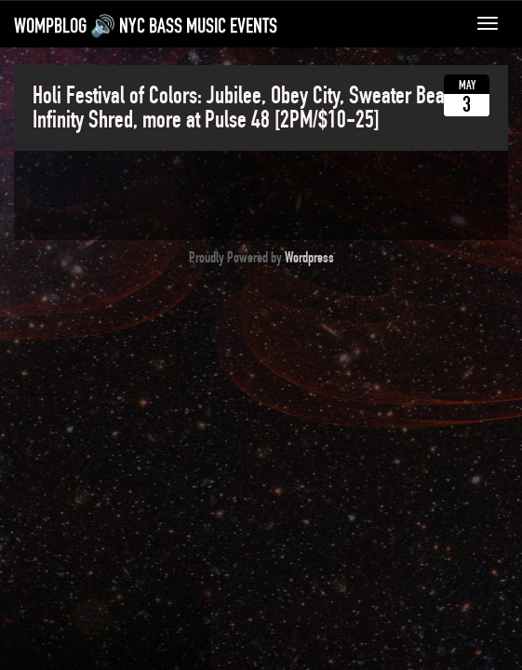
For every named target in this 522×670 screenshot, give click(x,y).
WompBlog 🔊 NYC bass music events (145, 26)
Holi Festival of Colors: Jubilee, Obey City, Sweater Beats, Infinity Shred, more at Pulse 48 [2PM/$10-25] (247, 108)
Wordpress (309, 257)
